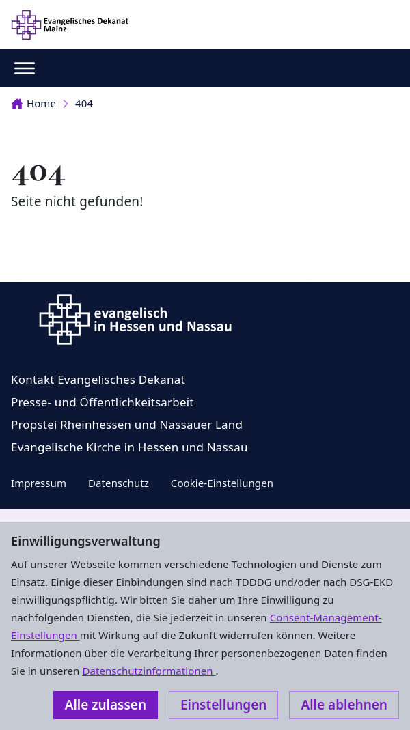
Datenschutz (118, 483)
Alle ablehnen (344, 705)
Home (33, 103)
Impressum (38, 483)
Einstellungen (223, 705)
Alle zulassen (105, 705)
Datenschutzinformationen (148, 670)
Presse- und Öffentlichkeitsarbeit (102, 402)
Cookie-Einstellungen (222, 483)
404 (84, 103)
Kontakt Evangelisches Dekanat (98, 379)
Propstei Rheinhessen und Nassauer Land (127, 424)
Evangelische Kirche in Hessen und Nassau (129, 447)
